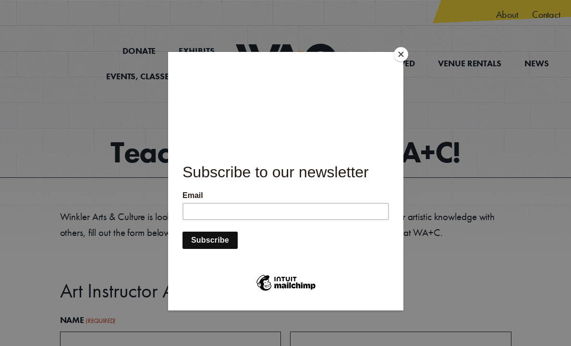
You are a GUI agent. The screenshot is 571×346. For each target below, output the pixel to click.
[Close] (401, 54)
